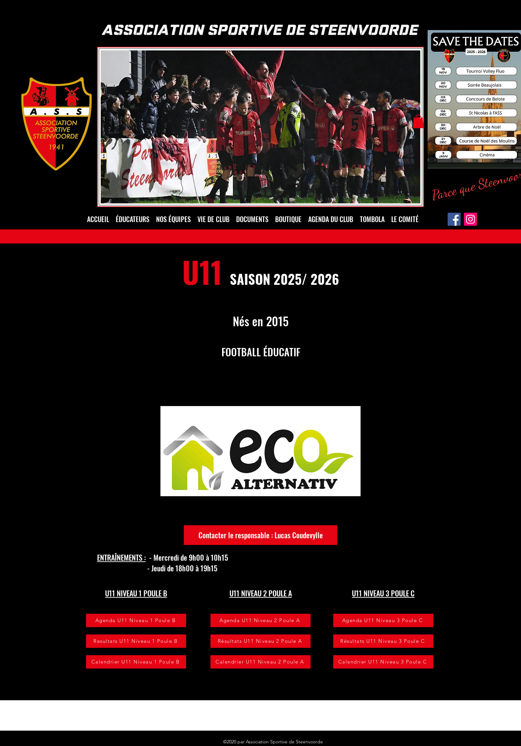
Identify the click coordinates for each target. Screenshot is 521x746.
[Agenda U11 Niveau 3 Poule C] (383, 620)
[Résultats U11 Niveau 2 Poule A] (260, 641)
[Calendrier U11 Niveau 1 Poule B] (136, 662)
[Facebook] (454, 219)
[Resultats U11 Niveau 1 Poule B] (136, 641)
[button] (418, 121)
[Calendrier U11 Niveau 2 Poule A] (260, 662)
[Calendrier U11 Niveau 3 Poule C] (383, 662)
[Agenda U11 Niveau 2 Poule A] (260, 620)
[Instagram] (470, 219)
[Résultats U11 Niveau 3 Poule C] (383, 641)
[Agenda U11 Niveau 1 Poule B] (136, 620)
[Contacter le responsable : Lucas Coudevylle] (260, 535)
